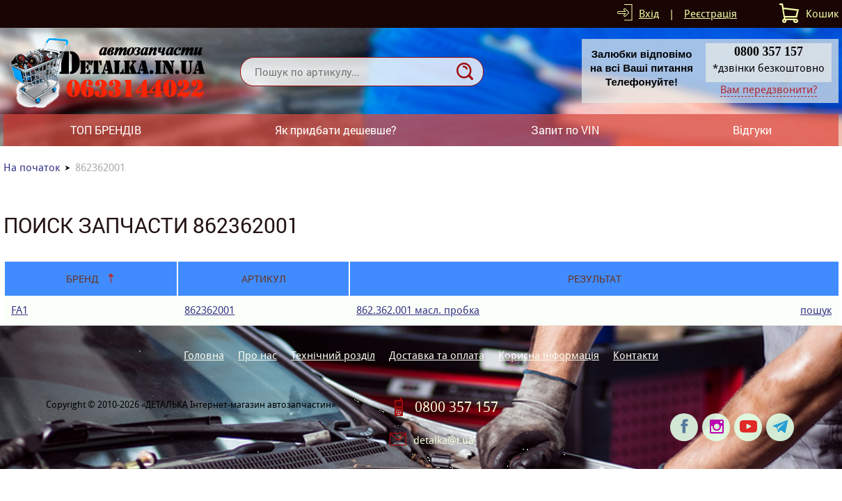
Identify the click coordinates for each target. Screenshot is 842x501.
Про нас (257, 355)
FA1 (19, 310)
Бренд (82, 278)
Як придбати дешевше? (336, 129)
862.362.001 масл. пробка (417, 310)
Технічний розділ (333, 355)
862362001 (209, 310)
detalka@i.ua (443, 440)
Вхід (649, 13)
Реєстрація (710, 13)
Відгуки (752, 129)
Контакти (635, 355)
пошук (816, 310)
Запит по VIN (565, 129)
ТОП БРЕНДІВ (105, 129)
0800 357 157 (456, 407)
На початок (31, 167)
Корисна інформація (548, 355)
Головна (204, 355)
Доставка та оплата (436, 355)
